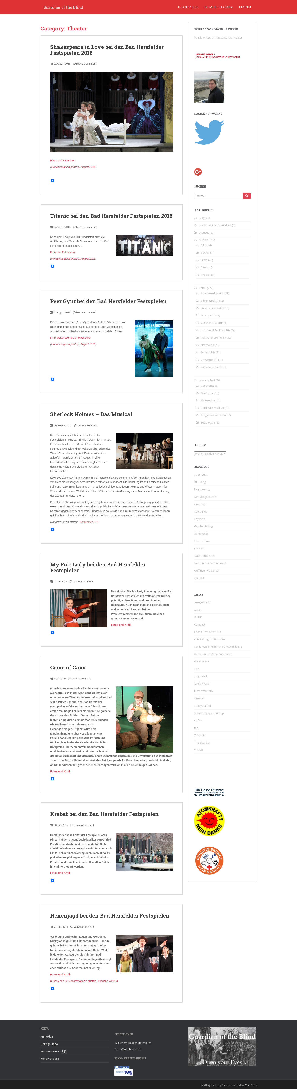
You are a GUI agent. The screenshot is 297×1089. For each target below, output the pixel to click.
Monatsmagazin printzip (209, 713)
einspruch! (200, 504)
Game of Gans (67, 667)
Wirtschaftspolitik (211, 367)
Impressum (245, 7)
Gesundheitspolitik (212, 323)
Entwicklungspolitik (212, 308)
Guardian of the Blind (63, 7)
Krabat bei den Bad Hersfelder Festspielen (104, 813)
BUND (198, 617)
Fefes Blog (200, 511)
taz (196, 728)
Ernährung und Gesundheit (215, 225)
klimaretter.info (203, 691)
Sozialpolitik (208, 352)
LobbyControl (202, 705)
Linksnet (199, 698)
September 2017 (89, 521)
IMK (196, 669)
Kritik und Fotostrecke (63, 252)
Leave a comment (86, 63)
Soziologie (207, 422)
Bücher (205, 252)
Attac (197, 609)
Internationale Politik (213, 337)
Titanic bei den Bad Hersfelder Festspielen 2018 (111, 215)
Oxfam (198, 720)
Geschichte (207, 385)
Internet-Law (202, 541)
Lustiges (204, 232)
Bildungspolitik (209, 300)
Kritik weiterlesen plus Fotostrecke (70, 337)
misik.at (198, 548)
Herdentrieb (201, 533)
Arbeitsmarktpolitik (212, 293)
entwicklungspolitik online (209, 639)
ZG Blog (199, 578)
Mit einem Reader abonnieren (133, 1043)
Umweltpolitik (209, 359)
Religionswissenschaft (214, 415)
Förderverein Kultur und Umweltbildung (218, 646)
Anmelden (47, 1036)
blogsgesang (202, 489)
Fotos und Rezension (62, 160)
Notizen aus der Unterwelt (210, 563)
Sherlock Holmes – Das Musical (91, 414)
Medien (203, 240)
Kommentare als (53, 1051)
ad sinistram (201, 474)
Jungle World (201, 683)
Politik (202, 288)
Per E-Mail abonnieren (127, 1049)
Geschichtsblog (203, 526)
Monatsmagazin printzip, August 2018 (73, 166)
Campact (199, 624)
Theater (205, 275)
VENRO (198, 750)
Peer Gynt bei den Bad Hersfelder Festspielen (108, 301)
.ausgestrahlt (202, 602)
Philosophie (208, 400)
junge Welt (200, 676)
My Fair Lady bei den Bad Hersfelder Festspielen (97, 567)
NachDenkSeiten (204, 556)
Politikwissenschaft (212, 408)
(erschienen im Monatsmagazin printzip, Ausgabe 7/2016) (84, 980)
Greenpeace (201, 661)
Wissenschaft (207, 380)
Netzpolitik (207, 345)
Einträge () (49, 1044)
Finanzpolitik (208, 315)
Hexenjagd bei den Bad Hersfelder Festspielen (110, 915)
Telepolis (199, 735)
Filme (204, 260)
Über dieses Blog (188, 7)
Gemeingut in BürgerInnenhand (213, 654)
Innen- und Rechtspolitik (215, 330)
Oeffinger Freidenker (206, 570)
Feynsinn (199, 519)
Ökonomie (207, 393)
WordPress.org (50, 1058)
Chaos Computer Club (207, 632)
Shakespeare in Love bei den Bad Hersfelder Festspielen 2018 (107, 49)
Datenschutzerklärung (218, 7)
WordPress (250, 1085)
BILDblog (200, 482)
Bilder (204, 245)
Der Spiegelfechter (205, 497)
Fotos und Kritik (121, 624)
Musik (204, 267)
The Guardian (202, 742)
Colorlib (226, 1085)
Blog (202, 218)
